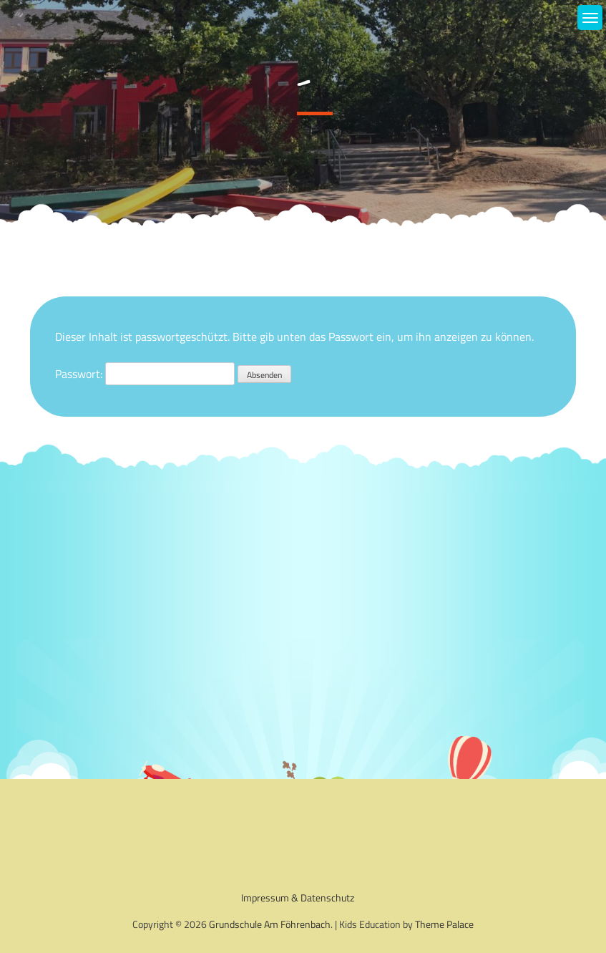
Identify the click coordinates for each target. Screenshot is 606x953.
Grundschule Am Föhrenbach (270, 924)
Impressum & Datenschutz (297, 897)
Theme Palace (444, 924)
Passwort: (145, 373)
